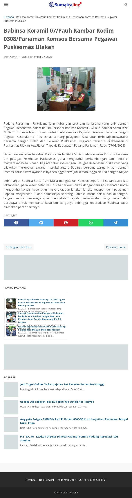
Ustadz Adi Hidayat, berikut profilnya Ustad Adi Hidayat (57, 401)
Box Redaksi (47, 480)
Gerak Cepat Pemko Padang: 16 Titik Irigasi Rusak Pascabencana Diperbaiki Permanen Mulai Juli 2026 (41, 302)
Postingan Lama (116, 247)
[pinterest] (66, 222)
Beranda (31, 480)
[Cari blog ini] (126, 5)
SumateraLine (71, 492)
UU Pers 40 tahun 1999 (92, 480)
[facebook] (16, 222)
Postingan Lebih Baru (18, 247)
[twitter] (41, 222)
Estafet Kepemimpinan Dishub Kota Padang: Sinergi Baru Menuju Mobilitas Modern (42, 328)
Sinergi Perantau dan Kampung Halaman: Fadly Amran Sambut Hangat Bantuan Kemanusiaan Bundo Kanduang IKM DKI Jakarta (41, 318)
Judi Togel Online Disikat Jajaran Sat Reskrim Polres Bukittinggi (62, 384)
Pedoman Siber (66, 480)
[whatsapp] (90, 222)
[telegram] (115, 222)
